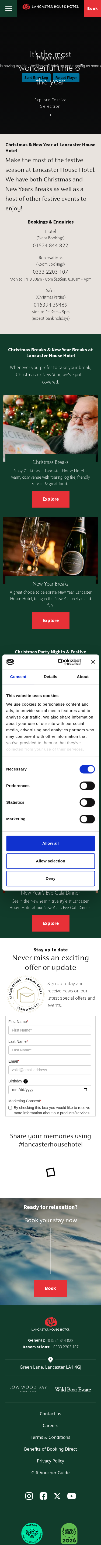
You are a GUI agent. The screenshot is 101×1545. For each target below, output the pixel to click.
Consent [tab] (18, 676)
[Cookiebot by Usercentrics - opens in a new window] (60, 661)
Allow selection (50, 861)
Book (92, 9)
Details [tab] (50, 676)
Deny (50, 878)
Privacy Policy (50, 1461)
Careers (50, 1425)
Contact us (50, 1414)
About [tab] (83, 676)
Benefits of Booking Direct (50, 1449)
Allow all (50, 843)
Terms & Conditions (50, 1437)
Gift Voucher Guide (51, 1473)
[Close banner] (93, 662)
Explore (51, 499)
